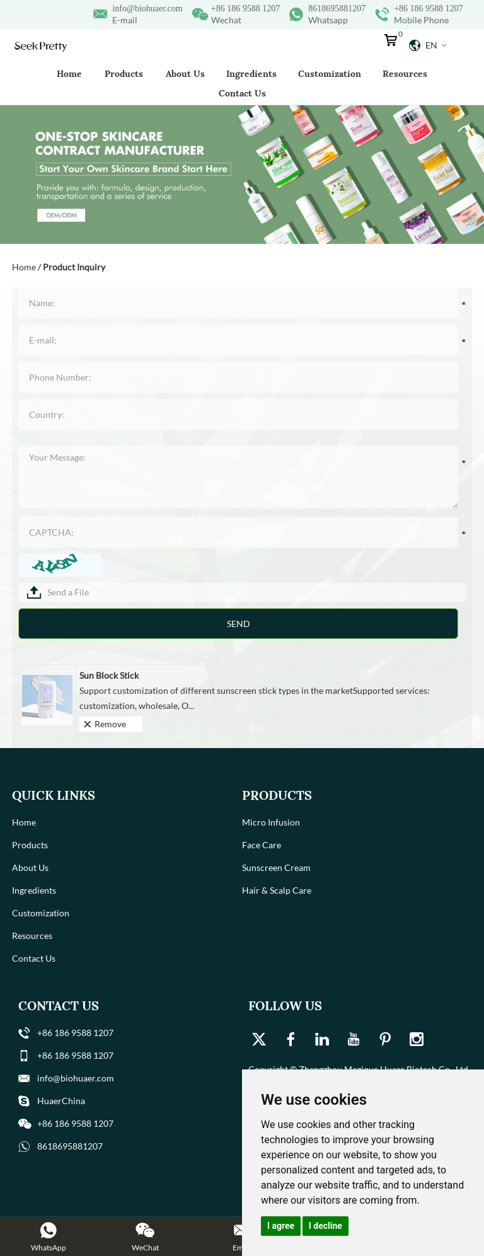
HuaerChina (61, 1100)
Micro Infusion (271, 822)
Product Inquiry (74, 267)
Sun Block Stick (109, 675)
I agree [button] (280, 1226)
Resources (405, 73)
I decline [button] (325, 1226)
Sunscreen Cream (276, 867)
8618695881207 (337, 8)
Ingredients (251, 73)
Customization (329, 73)
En (428, 45)
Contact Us (242, 93)
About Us (185, 73)
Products (124, 73)
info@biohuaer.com (147, 8)
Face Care (261, 844)
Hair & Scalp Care (276, 890)
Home (69, 73)
